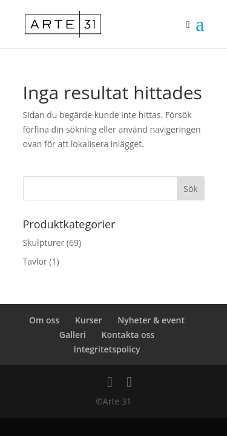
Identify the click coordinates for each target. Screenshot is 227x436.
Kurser (88, 320)
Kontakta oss (128, 334)
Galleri (72, 334)
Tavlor (35, 261)
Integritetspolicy (107, 349)
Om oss (44, 320)
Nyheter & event (151, 320)
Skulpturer (44, 242)
